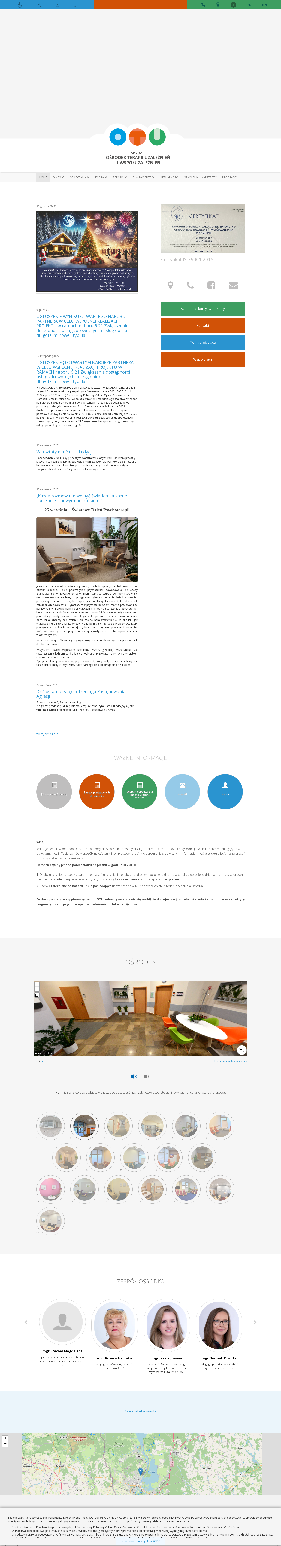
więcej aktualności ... (48, 734)
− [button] (5, 1444)
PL (249, 4)
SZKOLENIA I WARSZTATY (200, 177)
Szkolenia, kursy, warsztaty (203, 308)
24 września (47, 685)
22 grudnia (47, 206)
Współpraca (203, 359)
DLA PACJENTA (144, 177)
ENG (264, 4)
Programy (229, 177)
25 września (47, 489)
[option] (62, 1337)
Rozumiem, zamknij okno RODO (140, 1541)
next (43, 1061)
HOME (43, 177)
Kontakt (202, 325)
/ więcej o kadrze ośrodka (140, 1411)
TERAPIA (120, 177)
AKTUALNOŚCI (169, 177)
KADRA (101, 177)
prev (36, 1061)
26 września (47, 445)
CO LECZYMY (79, 177)
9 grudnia (46, 310)
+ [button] (5, 1438)
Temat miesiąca (203, 342)
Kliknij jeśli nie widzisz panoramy (230, 1061)
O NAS (58, 177)
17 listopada (48, 356)
